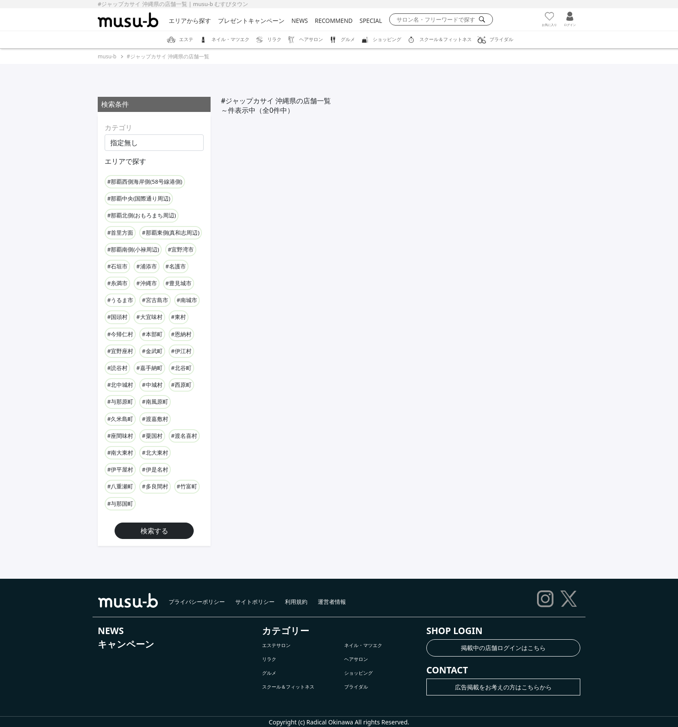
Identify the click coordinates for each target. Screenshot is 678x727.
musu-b (107, 56)
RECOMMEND (333, 20)
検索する (154, 531)
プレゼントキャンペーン (251, 20)
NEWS (299, 20)
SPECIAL (370, 20)
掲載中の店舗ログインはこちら (503, 648)
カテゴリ (118, 127)
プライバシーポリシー (197, 602)
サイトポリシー (255, 602)
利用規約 (296, 602)
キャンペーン (126, 644)
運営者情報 (332, 602)
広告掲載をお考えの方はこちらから (503, 687)
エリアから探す (190, 20)
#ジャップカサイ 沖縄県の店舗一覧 (168, 56)
